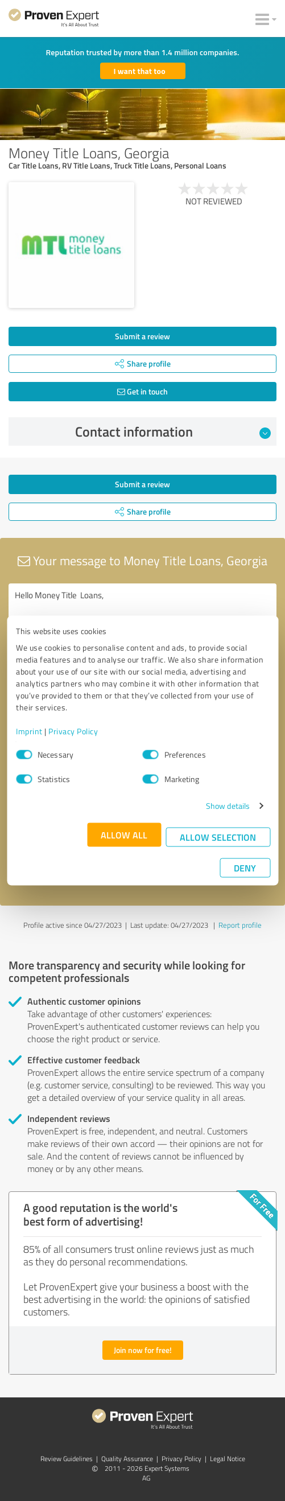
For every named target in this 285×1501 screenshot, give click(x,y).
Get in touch (142, 391)
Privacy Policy (73, 731)
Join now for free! (143, 1349)
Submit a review (142, 336)
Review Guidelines (66, 1458)
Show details (228, 805)
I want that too (140, 71)
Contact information (173, 431)
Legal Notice (227, 1458)
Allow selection (218, 837)
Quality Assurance (127, 1458)
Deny (245, 867)
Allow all (124, 834)
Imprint (29, 731)
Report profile (240, 925)
